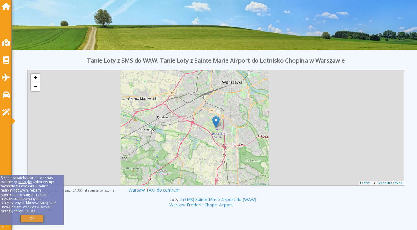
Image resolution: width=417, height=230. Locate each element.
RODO (30, 211)
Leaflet (365, 183)
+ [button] (35, 78)
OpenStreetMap (390, 183)
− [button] (35, 86)
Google (25, 181)
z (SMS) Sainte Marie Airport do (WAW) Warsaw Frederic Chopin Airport (212, 201)
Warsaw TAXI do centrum (154, 190)
